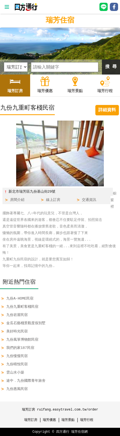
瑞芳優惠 (49, 420)
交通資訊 (89, 200)
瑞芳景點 (68, 420)
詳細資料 (107, 110)
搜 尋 (111, 67)
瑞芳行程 (86, 420)
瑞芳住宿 (60, 20)
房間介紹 (17, 200)
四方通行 (62, 431)
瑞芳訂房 (30, 420)
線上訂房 (53, 200)
